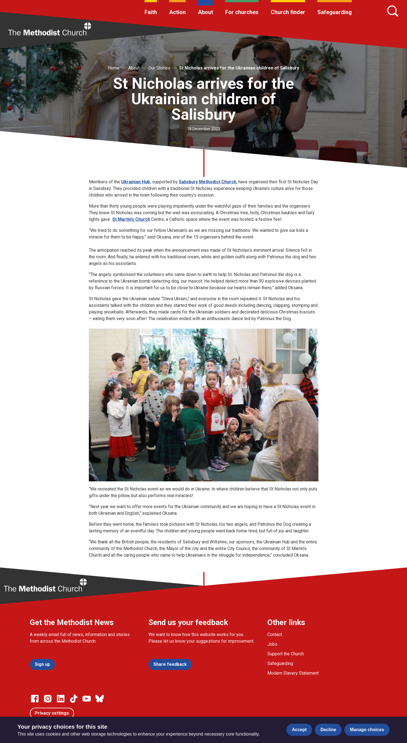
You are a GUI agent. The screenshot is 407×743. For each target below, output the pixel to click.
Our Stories (159, 68)
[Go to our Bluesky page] (100, 699)
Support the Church (285, 653)
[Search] (392, 11)
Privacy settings (52, 713)
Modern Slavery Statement (293, 673)
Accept (299, 729)
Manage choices (367, 729)
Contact (274, 634)
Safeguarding (334, 12)
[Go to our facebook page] (35, 699)
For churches (242, 12)
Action (177, 12)
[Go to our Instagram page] (48, 699)
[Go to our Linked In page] (61, 699)
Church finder (288, 12)
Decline (328, 729)
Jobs (272, 644)
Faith (151, 12)
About (205, 12)
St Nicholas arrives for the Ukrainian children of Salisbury (239, 68)
